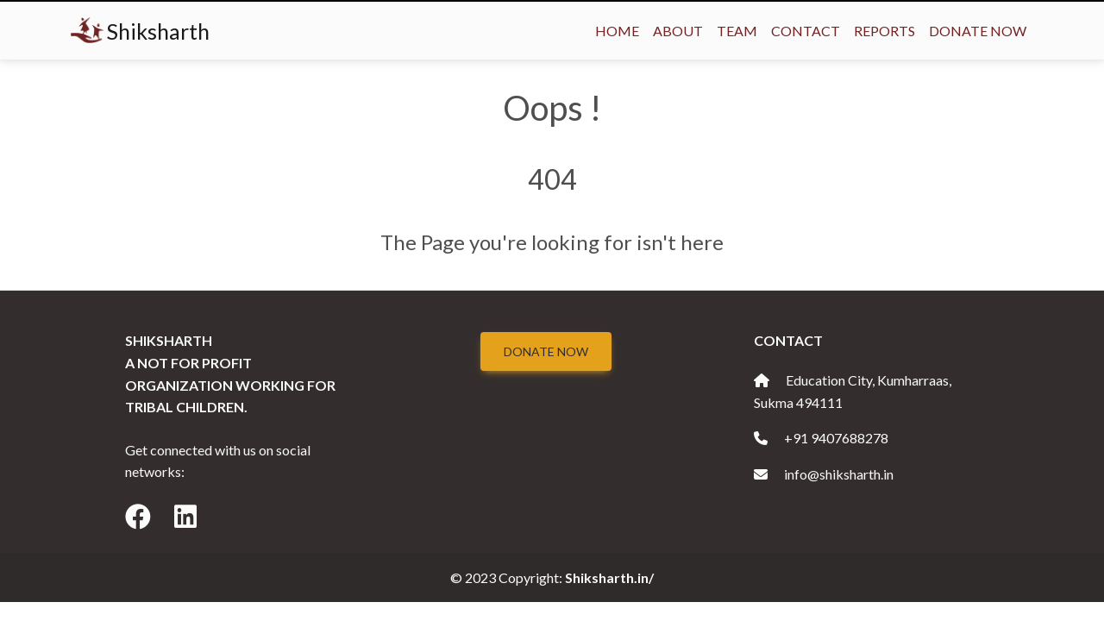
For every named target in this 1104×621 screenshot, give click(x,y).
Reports (884, 30)
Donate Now (977, 30)
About (678, 30)
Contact (805, 30)
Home (617, 30)
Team (737, 30)
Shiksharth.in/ (609, 577)
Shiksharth (140, 30)
